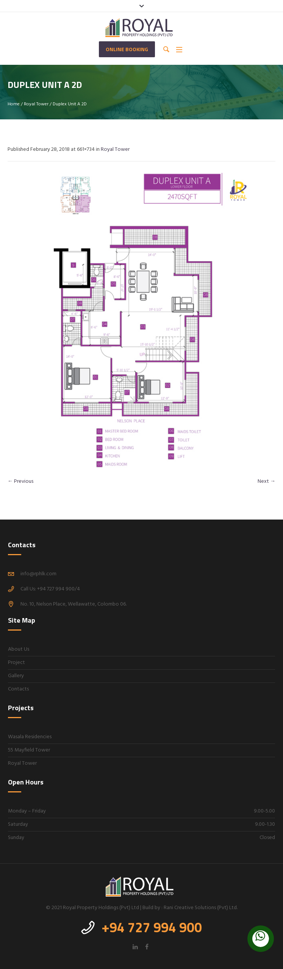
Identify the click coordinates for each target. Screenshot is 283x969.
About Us (18, 649)
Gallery (16, 676)
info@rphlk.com (38, 574)
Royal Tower (36, 104)
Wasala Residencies (30, 737)
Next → (266, 481)
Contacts (18, 689)
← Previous (20, 481)
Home (14, 104)
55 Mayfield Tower (29, 750)
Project (16, 662)
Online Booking (127, 49)
